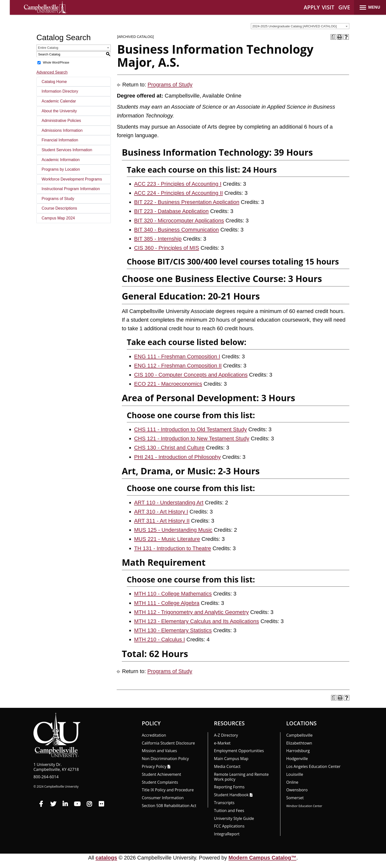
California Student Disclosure (168, 743)
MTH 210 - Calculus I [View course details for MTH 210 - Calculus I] (159, 639)
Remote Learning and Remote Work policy (241, 777)
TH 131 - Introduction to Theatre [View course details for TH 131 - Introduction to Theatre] (172, 548)
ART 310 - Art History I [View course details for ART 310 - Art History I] (161, 512)
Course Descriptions (59, 208)
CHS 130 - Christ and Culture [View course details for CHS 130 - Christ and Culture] (169, 448)
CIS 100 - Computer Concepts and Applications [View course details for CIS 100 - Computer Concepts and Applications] (191, 375)
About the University (59, 111)
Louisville (294, 774)
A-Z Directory (226, 735)
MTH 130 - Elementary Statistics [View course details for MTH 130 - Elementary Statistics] (173, 630)
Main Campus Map (231, 758)
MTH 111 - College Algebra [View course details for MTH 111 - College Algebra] (166, 603)
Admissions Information (62, 130)
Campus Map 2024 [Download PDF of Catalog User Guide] (58, 218)
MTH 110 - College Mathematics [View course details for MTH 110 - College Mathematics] (173, 594)
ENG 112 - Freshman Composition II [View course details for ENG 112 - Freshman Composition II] (178, 366)
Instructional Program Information (71, 189)
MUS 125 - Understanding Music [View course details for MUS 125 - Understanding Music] (173, 530)
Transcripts (224, 802)
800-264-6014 (46, 776)
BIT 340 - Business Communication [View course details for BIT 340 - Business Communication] (176, 230)
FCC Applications (229, 826)
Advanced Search (51, 72)
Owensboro (297, 790)
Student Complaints (160, 782)
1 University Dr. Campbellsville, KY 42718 (56, 767)
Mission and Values (159, 750)
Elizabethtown (299, 743)
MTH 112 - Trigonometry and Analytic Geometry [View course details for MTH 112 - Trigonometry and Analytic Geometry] (191, 612)
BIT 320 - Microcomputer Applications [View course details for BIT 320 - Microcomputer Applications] (179, 220)
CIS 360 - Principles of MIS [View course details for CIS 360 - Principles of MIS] (166, 248)
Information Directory (60, 91)
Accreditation (154, 735)
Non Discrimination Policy (165, 758)
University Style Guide (234, 818)
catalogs (106, 858)
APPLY (312, 7)
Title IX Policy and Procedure (168, 790)
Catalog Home (54, 82)
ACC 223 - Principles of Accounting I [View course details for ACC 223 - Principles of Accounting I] (178, 184)
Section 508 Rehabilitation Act (169, 805)
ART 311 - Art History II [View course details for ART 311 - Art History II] (162, 521)
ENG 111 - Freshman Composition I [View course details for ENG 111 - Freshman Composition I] (177, 356)
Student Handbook (231, 794)
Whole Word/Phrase (56, 62)
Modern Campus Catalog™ (262, 858)
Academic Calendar (59, 101)
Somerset (295, 797)
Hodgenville (297, 758)
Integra (227, 834)
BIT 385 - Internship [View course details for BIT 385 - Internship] (158, 239)
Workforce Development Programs (72, 179)
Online (292, 782)
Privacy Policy (154, 766)
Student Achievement (161, 774)
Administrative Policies (61, 120)
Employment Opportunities (239, 750)
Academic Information (61, 160)
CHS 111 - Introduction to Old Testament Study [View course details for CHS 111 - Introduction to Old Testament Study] (190, 429)
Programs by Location (61, 169)
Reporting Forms (229, 787)
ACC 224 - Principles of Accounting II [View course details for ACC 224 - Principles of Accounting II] (178, 193)
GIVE (344, 7)
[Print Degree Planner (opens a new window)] (333, 37)
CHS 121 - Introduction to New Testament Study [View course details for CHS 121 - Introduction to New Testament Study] (191, 438)
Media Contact (227, 766)
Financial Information (60, 140)
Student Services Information (67, 150)
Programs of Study (58, 199)
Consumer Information (163, 797)
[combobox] (300, 26)
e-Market (222, 743)
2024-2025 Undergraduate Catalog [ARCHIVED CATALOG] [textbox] (294, 26)
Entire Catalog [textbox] (48, 48)
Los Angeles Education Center (313, 766)
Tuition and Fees (229, 810)
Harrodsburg (298, 750)
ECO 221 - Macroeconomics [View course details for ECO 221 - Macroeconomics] (168, 384)
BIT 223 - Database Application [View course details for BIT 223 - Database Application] (171, 211)
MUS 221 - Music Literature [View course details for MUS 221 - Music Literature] (167, 539)
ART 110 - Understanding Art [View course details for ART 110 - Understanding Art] (169, 502)
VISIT (328, 7)
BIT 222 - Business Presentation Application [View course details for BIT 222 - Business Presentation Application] (187, 202)
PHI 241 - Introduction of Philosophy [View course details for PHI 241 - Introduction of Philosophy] (177, 457)
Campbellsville (299, 735)
